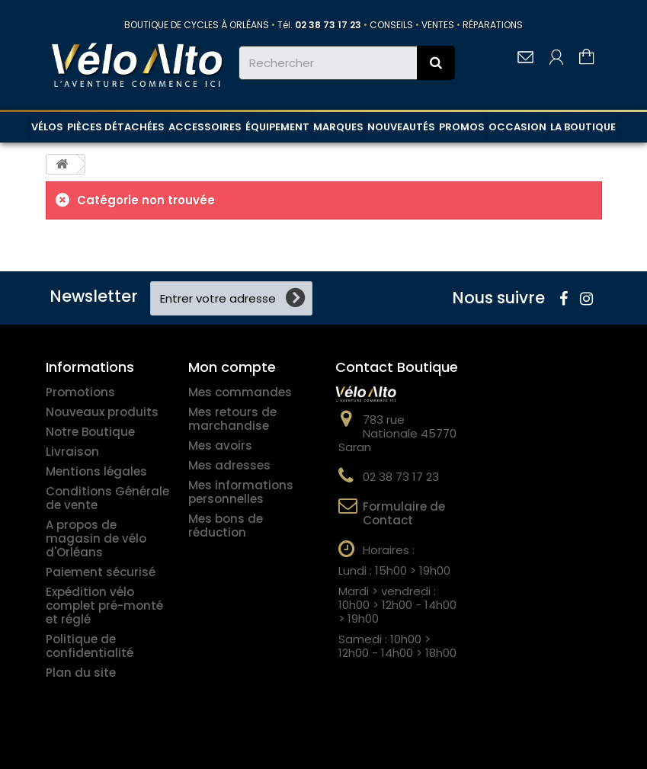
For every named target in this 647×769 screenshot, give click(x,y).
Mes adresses (229, 465)
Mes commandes (240, 392)
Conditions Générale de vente (107, 498)
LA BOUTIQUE (583, 127)
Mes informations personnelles (240, 492)
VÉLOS (47, 127)
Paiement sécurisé (100, 572)
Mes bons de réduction (225, 525)
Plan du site (81, 673)
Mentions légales (96, 471)
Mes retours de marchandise (232, 419)
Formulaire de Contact (404, 513)
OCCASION (517, 127)
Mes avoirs (220, 445)
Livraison (72, 452)
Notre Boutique (90, 432)
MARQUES (338, 127)
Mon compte (232, 366)
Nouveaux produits (102, 412)
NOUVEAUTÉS (401, 127)
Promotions (80, 392)
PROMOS (462, 127)
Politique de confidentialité (89, 646)
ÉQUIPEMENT (277, 127)
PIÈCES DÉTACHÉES (116, 127)
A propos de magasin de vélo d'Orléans (96, 538)
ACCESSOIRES (205, 127)
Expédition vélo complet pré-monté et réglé (104, 605)
